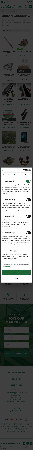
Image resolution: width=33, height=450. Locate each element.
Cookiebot (7, 266)
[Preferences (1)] (9, 199)
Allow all (16, 273)
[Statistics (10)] (8, 216)
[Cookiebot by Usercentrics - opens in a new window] (23, 170)
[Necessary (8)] (9, 181)
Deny (16, 278)
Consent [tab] (6, 174)
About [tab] (27, 174)
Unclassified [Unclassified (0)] (10, 251)
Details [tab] (16, 174)
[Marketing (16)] (9, 232)
